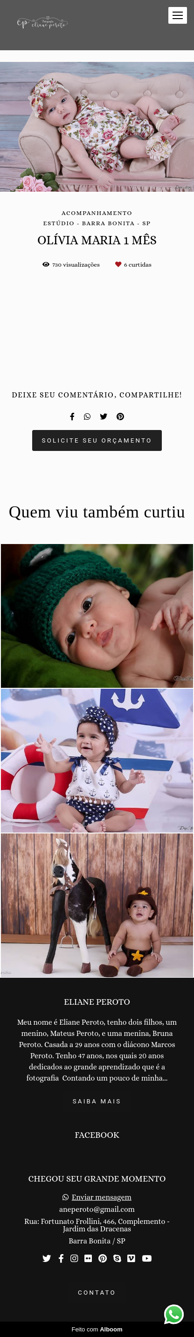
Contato (97, 1292)
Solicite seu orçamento (97, 440)
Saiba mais (97, 1101)
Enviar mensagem (102, 1197)
